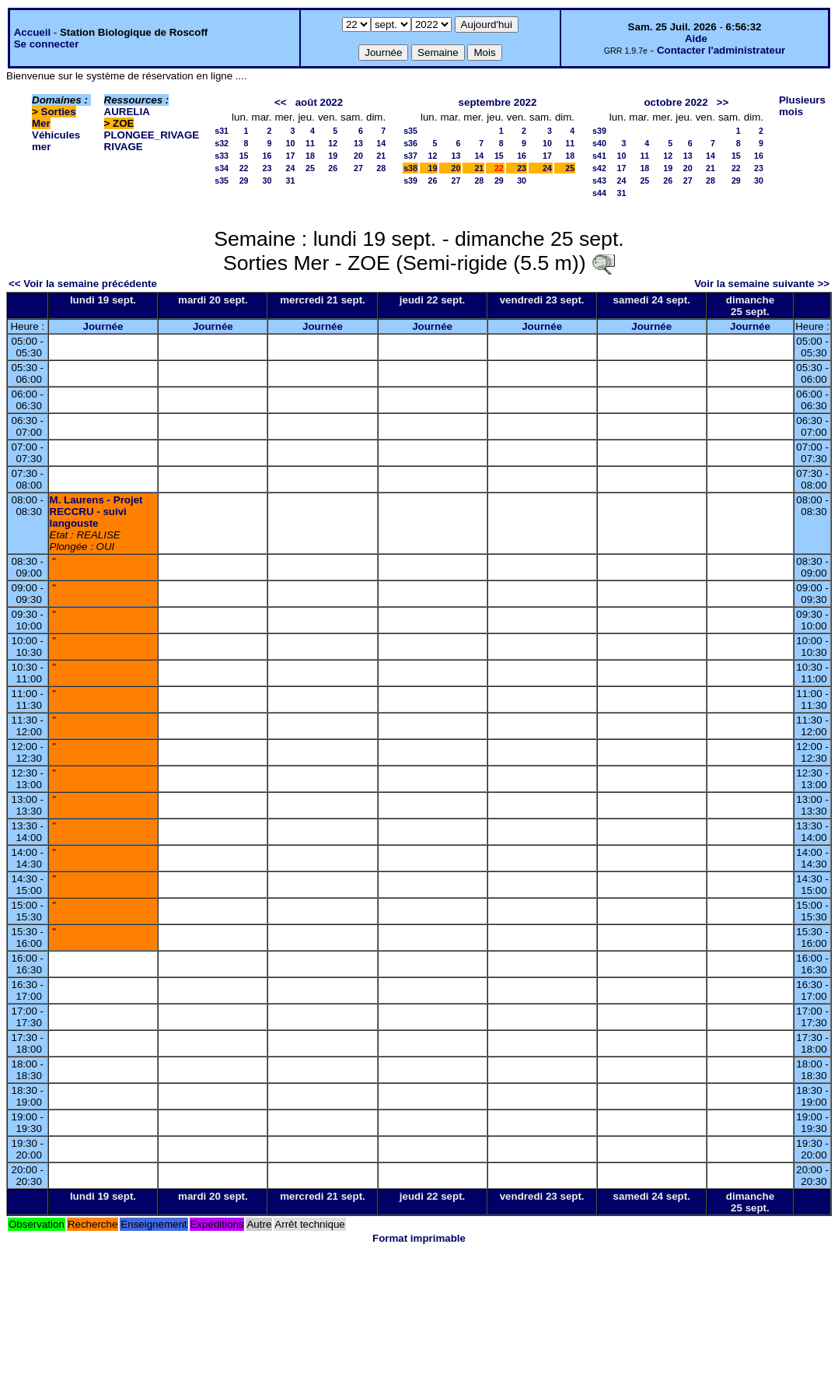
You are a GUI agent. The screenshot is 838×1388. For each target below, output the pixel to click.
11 (310, 143)
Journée (103, 326)
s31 (222, 130)
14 (381, 143)
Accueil (32, 32)
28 (381, 168)
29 (244, 180)
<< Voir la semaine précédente (83, 283)
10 (290, 143)
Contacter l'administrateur (721, 50)
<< (280, 102)
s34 (222, 168)
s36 (410, 143)
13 (358, 143)
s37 (410, 155)
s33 (222, 155)
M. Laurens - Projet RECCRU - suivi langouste (96, 511)
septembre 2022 (498, 102)
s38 (410, 168)
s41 (599, 155)
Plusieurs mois (802, 105)
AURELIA (127, 111)
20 (358, 155)
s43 (599, 180)
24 (290, 168)
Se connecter (46, 44)
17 (290, 155)
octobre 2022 (675, 102)
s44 (599, 193)
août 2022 (319, 102)
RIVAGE (123, 146)
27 (358, 168)
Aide (696, 38)
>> (723, 102)
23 (267, 168)
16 (267, 155)
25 (310, 168)
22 (244, 168)
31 (290, 180)
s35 (222, 180)
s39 (410, 180)
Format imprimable (419, 1238)
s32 (222, 143)
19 (332, 155)
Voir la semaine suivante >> (761, 283)
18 (310, 155)
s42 (599, 168)
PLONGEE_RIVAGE (152, 135)
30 (267, 180)
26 (332, 168)
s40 (599, 143)
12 (332, 143)
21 (381, 155)
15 (244, 155)
